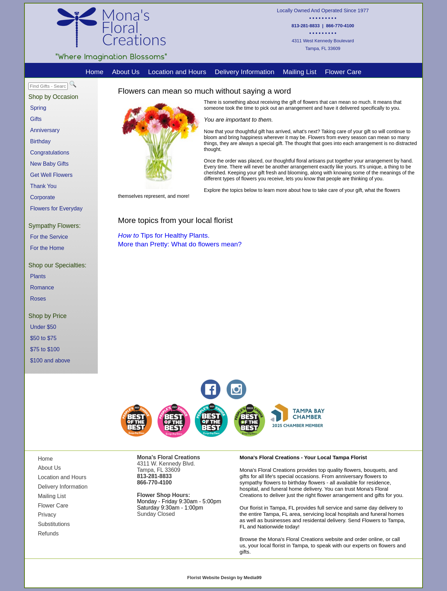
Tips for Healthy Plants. (164, 235)
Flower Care (343, 71)
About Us (126, 71)
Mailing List (299, 71)
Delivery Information (244, 71)
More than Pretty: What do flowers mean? (180, 244)
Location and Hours (177, 71)
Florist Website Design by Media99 (224, 577)
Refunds (48, 533)
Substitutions (54, 524)
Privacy (47, 515)
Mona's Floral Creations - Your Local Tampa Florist (303, 457)
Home (94, 71)
